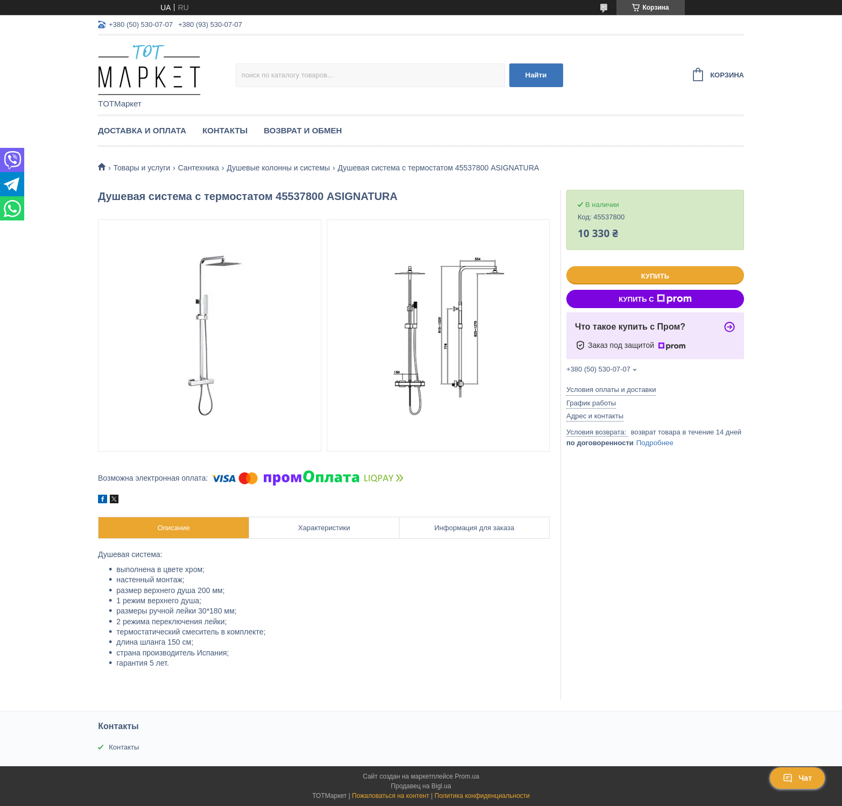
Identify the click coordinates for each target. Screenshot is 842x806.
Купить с (655, 299)
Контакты (225, 130)
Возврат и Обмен (303, 130)
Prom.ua (467, 776)
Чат (797, 778)
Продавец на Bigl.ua (421, 786)
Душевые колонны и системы (278, 167)
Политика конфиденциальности (482, 796)
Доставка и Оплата (142, 130)
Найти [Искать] (536, 75)
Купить (655, 276)
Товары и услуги (141, 167)
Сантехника (198, 167)
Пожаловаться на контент (390, 796)
